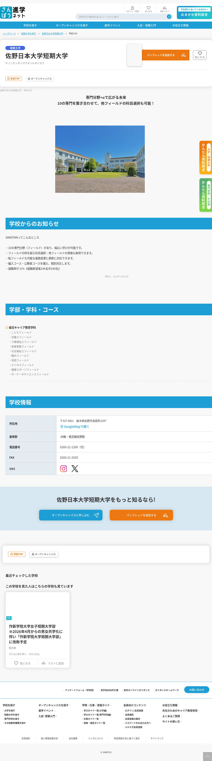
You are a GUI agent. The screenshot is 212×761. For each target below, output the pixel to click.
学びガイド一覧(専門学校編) (97, 714)
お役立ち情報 (169, 705)
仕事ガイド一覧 (91, 718)
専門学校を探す (12, 718)
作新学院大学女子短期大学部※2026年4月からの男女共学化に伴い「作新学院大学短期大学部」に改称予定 (36, 632)
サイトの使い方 (171, 721)
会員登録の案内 (132, 718)
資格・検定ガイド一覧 (94, 723)
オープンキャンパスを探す (54, 705)
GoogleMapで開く (77, 423)
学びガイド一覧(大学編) (95, 710)
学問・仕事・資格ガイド (96, 705)
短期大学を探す (28, 29)
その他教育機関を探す (15, 723)
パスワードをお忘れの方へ (138, 723)
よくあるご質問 (171, 716)
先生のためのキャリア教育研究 (179, 710)
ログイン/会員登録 (134, 710)
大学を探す (9, 710)
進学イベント (46, 710)
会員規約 (129, 714)
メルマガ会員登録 (133, 727)
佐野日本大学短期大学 (52, 29)
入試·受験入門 (47, 716)
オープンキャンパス (49, 75)
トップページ (9, 29)
